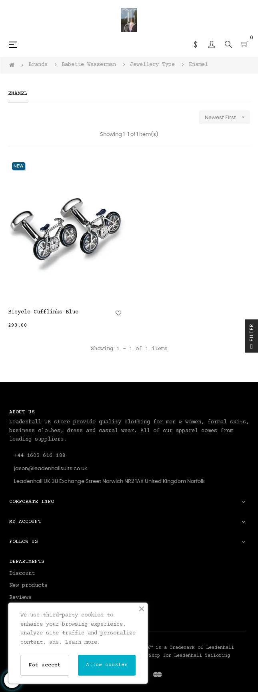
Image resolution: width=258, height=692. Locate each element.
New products (28, 585)
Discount (22, 573)
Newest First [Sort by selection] (227, 117)
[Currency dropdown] (196, 44)
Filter (251, 338)
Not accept (45, 665)
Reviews (20, 597)
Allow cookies (107, 665)
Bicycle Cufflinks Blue (43, 312)
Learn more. (82, 642)
